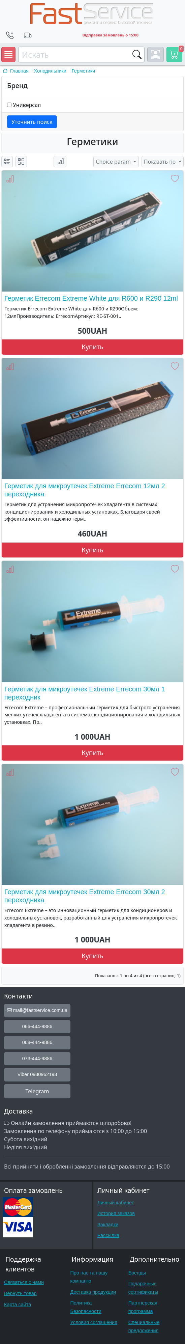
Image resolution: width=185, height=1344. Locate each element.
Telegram (37, 1091)
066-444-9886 (37, 1026)
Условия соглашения (93, 1322)
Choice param (114, 161)
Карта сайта (17, 1304)
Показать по (160, 161)
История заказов (116, 1213)
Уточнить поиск (32, 122)
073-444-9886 (37, 1058)
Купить (92, 346)
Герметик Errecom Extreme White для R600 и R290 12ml (91, 298)
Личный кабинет (115, 1202)
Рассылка (108, 1235)
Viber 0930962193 (37, 1074)
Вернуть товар (20, 1293)
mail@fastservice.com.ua (37, 1010)
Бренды (137, 1273)
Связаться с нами (24, 1282)
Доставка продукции (93, 1292)
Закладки (107, 1224)
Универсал (27, 105)
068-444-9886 (37, 1042)
